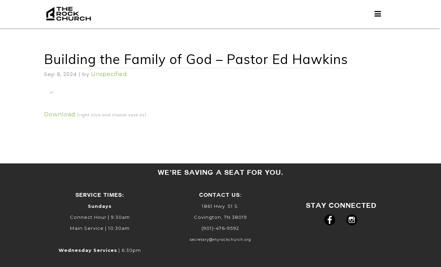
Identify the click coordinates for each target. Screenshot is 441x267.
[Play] (52, 92)
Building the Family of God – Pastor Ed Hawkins (196, 59)
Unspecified (109, 74)
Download (59, 114)
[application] (52, 92)
